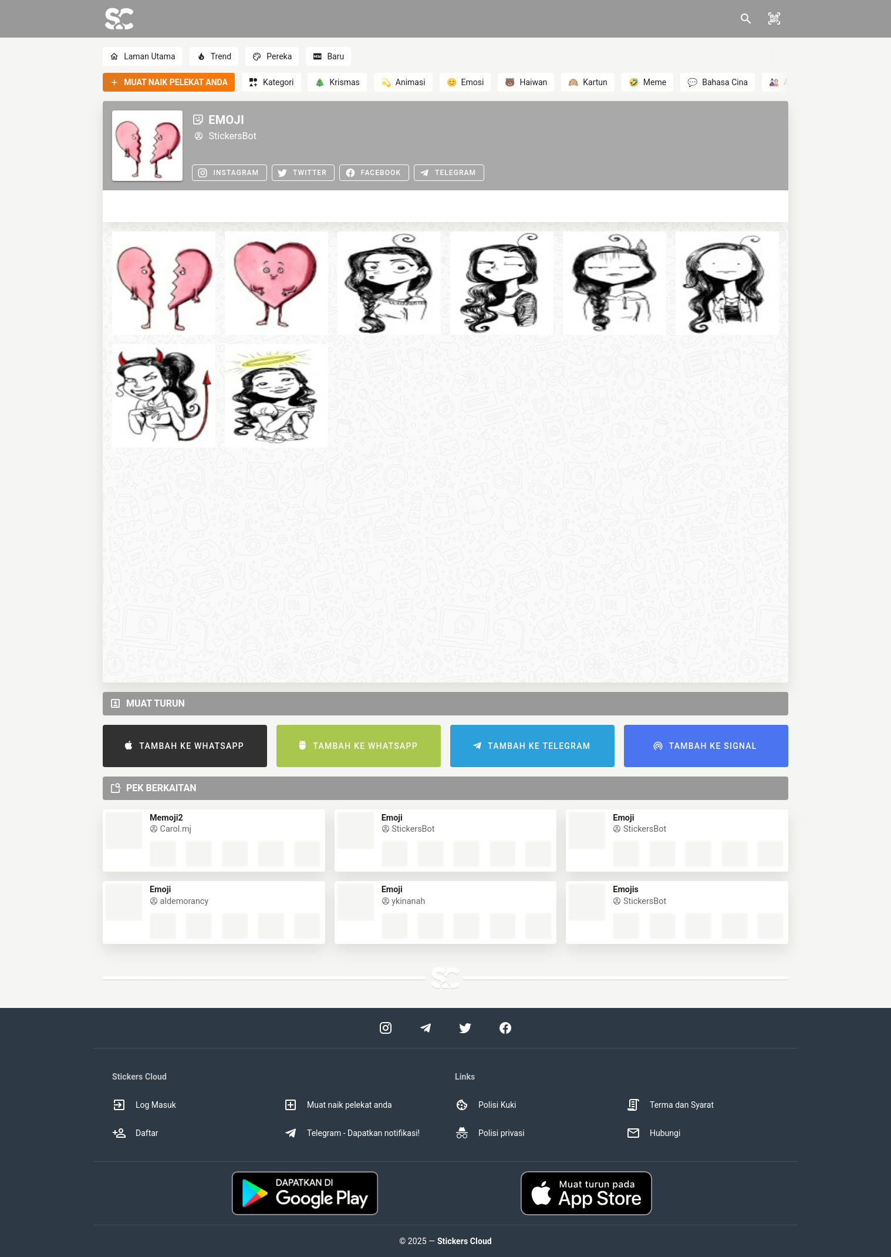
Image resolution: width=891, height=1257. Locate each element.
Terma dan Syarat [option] (670, 1105)
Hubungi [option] (653, 1133)
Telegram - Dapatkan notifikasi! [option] (352, 1133)
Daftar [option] (135, 1133)
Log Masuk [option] (144, 1105)
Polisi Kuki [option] (485, 1105)
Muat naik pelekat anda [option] (338, 1105)
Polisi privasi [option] (490, 1133)
